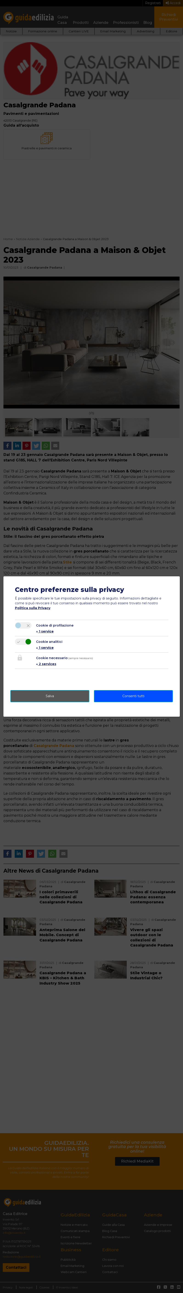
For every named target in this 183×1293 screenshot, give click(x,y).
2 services (46, 664)
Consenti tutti (133, 696)
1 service (45, 631)
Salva (50, 696)
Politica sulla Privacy (32, 608)
